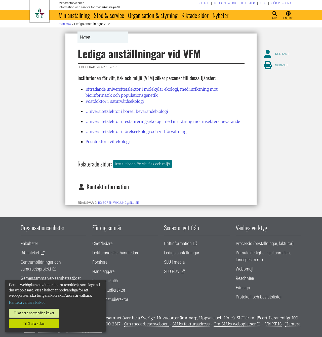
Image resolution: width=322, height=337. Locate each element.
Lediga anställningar (181, 252)
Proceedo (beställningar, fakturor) (265, 243)
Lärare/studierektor (108, 290)
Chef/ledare (102, 243)
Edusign (243, 287)
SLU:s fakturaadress (191, 323)
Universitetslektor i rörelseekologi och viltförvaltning (136, 131)
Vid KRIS (273, 323)
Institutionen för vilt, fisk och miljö (142, 164)
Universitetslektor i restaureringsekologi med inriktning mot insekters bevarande (163, 121)
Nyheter (220, 15)
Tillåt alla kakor (34, 323)
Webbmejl (244, 269)
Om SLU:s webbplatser (235, 323)
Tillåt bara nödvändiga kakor (34, 313)
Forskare (99, 262)
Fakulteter (29, 243)
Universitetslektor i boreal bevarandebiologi (127, 111)
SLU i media (174, 262)
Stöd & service (109, 15)
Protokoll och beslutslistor (259, 296)
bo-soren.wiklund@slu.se (118, 203)
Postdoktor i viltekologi (108, 141)
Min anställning (74, 15)
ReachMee (245, 278)
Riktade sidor (195, 15)
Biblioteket (30, 252)
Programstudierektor (110, 299)
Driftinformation (178, 243)
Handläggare (103, 271)
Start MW (65, 24)
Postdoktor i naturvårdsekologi (115, 101)
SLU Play (171, 271)
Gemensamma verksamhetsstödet (51, 278)
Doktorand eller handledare (115, 252)
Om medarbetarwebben (146, 323)
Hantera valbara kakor (27, 302)
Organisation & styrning (152, 15)
